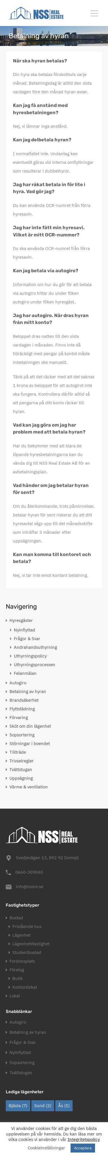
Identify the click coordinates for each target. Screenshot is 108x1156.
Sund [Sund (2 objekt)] (42, 1105)
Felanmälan (25, 673)
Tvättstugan (21, 769)
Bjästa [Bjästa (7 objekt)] (18, 1105)
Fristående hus (26, 926)
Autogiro (18, 683)
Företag (17, 969)
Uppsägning (21, 778)
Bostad (16, 917)
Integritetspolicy (84, 1139)
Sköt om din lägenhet (30, 726)
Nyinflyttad (24, 630)
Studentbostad (26, 952)
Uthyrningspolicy (30, 656)
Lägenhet (21, 935)
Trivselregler (22, 761)
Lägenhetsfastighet (31, 943)
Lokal (15, 995)
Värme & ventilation (29, 787)
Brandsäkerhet (24, 700)
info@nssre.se (29, 886)
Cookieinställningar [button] (46, 1148)
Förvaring (19, 717)
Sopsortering (22, 735)
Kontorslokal (24, 987)
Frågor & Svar (27, 638)
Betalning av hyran (28, 691)
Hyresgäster (21, 620)
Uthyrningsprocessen (34, 664)
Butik (17, 978)
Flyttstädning (22, 709)
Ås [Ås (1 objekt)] (64, 1105)
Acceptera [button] (83, 1148)
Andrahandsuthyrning (35, 647)
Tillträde (18, 752)
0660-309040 (29, 872)
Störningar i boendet (30, 743)
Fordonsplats (22, 961)
